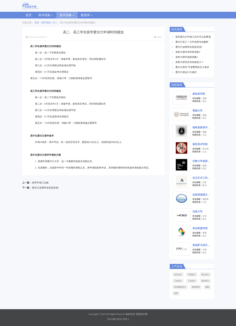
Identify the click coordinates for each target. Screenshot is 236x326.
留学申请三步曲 (40, 182)
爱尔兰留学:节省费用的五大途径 (192, 67)
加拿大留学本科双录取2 (187, 52)
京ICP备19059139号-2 (118, 319)
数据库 (87, 15)
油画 (176, 293)
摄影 (207, 287)
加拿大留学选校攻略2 (186, 57)
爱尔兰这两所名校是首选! (45, 187)
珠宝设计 (205, 274)
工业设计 (178, 281)
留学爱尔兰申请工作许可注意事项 (193, 37)
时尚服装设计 (180, 287)
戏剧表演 (196, 287)
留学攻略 (67, 15)
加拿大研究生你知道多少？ (189, 62)
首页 (29, 15)
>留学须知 (45, 22)
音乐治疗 (178, 274)
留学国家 (45, 15)
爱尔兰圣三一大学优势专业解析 (191, 42)
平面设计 (192, 274)
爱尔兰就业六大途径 (186, 72)
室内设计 (205, 281)
